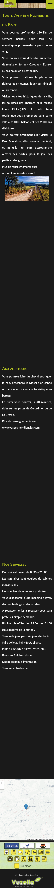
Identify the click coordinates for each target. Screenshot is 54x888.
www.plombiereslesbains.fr (19, 173)
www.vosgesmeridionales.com (20, 427)
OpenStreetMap (40, 841)
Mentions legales (22, 875)
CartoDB (50, 841)
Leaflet (29, 841)
